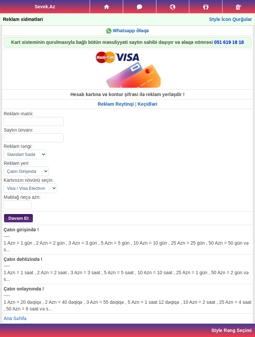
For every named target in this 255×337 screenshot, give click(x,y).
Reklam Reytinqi (116, 104)
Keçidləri (147, 104)
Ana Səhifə (15, 318)
